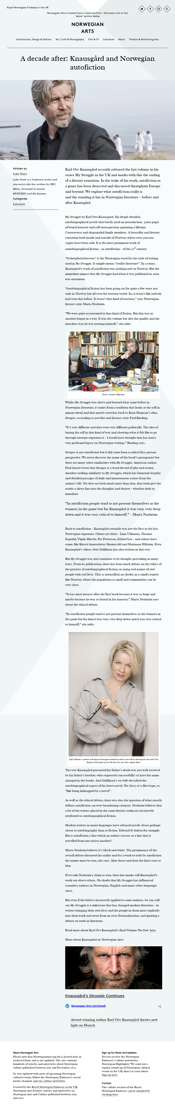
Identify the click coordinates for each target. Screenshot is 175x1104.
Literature (108, 39)
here (153, 930)
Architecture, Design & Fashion (34, 39)
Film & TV (93, 39)
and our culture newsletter (49, 1081)
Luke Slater (20, 174)
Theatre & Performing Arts (144, 39)
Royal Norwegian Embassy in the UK (28, 7)
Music (121, 39)
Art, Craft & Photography (70, 39)
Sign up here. (110, 1075)
